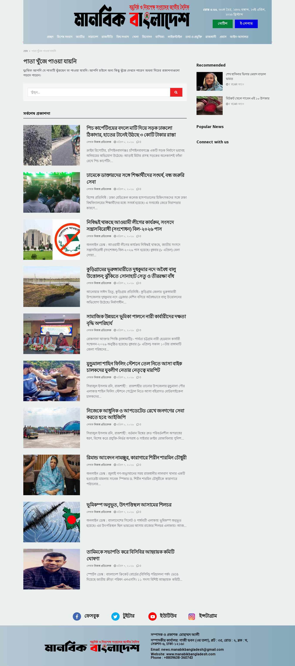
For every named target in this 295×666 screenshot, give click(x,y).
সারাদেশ (93, 37)
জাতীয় (80, 37)
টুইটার (128, 616)
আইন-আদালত (239, 37)
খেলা (135, 37)
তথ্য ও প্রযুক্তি (193, 37)
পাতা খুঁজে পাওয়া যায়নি (43, 51)
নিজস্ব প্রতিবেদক (102, 142)
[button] (246, 24)
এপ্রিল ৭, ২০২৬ (124, 464)
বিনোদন (147, 37)
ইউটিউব (168, 616)
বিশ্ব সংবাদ (122, 37)
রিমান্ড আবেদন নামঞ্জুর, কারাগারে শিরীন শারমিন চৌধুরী (136, 458)
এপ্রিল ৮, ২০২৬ (124, 142)
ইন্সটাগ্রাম (208, 616)
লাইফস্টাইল (175, 37)
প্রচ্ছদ (50, 37)
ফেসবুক (91, 616)
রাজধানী (210, 37)
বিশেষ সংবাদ (64, 37)
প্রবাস (223, 37)
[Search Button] (176, 92)
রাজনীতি (107, 37)
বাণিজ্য (159, 37)
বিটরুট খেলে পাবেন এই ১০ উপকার (248, 98)
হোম (25, 51)
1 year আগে (235, 84)
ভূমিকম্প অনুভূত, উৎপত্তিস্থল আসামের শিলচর (128, 505)
